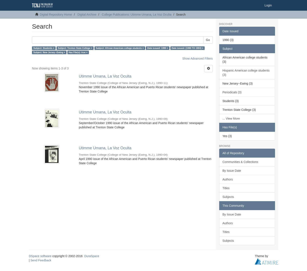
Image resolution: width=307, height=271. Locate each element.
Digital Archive (86, 14)
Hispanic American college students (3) (246, 72)
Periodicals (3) (232, 92)
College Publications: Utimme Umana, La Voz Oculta (137, 14)
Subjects (228, 197)
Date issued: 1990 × (157, 48)
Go (208, 40)
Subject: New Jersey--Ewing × (49, 52)
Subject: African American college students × (120, 48)
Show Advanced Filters (197, 58)
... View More (231, 118)
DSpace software (40, 256)
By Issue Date (232, 170)
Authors (228, 179)
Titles (226, 188)
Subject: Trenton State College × (75, 48)
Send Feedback (40, 260)
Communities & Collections (240, 162)
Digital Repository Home (56, 14)
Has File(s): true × (78, 52)
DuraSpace (91, 256)
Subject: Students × (43, 48)
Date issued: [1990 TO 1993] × (187, 48)
